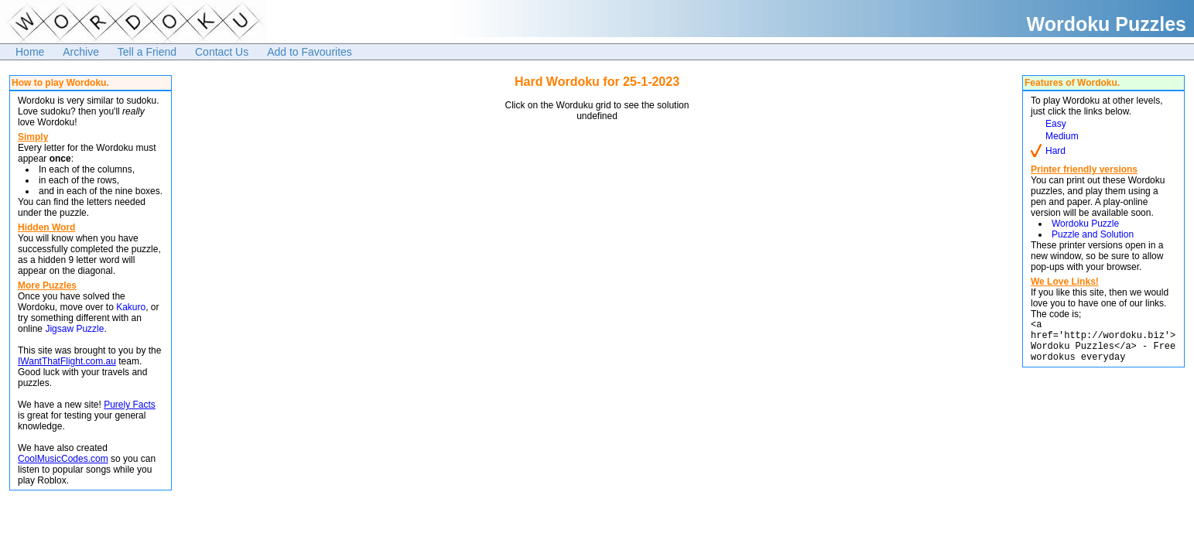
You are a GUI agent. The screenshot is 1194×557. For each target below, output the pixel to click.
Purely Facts (130, 404)
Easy (1055, 123)
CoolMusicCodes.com (63, 458)
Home (29, 52)
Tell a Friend (147, 52)
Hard (1055, 150)
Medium (1062, 136)
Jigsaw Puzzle (74, 328)
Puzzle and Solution (1093, 234)
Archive (81, 52)
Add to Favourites (309, 52)
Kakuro (130, 307)
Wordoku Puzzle (1085, 223)
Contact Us (221, 52)
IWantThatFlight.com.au (67, 361)
